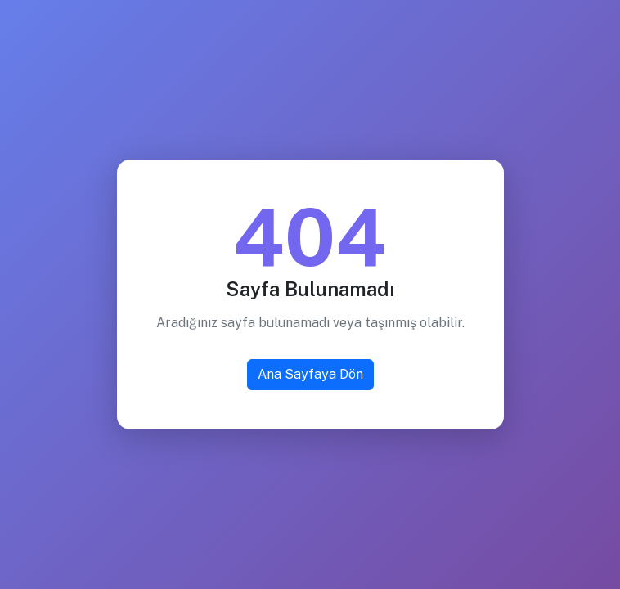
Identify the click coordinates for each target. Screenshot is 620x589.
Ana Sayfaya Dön (310, 374)
